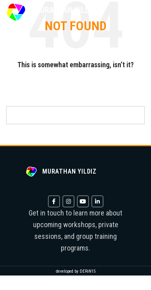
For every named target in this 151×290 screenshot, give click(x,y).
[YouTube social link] (83, 201)
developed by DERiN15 (75, 271)
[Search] (75, 115)
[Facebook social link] (54, 201)
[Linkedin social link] (97, 201)
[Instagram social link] (68, 201)
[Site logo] (16, 11)
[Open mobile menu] (136, 12)
